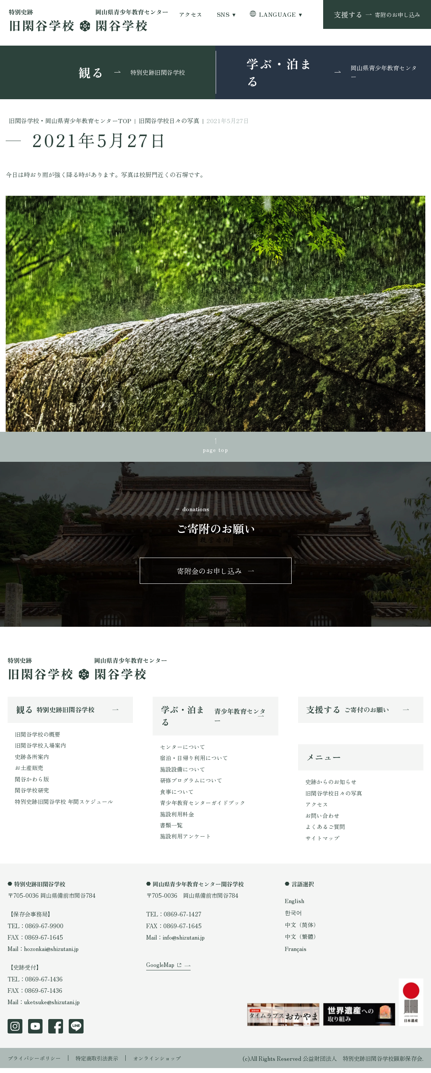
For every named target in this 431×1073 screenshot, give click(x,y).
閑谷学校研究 (32, 794)
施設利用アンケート (185, 841)
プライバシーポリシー (36, 1063)
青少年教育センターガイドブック (202, 807)
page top (215, 449)
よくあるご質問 (325, 831)
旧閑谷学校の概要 (37, 736)
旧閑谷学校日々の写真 (333, 796)
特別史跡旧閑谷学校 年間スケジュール (64, 806)
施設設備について (182, 772)
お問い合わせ (322, 820)
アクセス (190, 14)
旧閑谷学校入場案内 (40, 748)
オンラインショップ (165, 1063)
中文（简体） (302, 929)
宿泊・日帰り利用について (194, 761)
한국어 (293, 917)
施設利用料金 (177, 818)
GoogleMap (160, 975)
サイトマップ (322, 842)
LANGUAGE (277, 14)
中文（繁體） (302, 941)
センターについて (182, 749)
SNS (223, 14)
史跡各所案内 (32, 760)
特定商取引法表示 (102, 1063)
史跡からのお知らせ (331, 785)
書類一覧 (171, 830)
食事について (177, 795)
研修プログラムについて (191, 784)
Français (296, 953)
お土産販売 (29, 771)
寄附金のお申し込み (209, 572)
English (295, 906)
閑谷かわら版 (32, 783)
